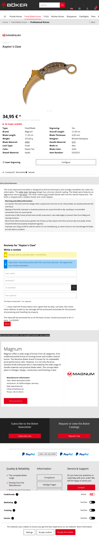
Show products (15, 401)
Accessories (5, 335)
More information (84, 526)
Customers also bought (20, 335)
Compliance (49, 477)
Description (5, 183)
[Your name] (40, 273)
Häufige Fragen (49, 484)
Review (30, 172)
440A (27, 142)
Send (7, 324)
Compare (8, 172)
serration (23, 194)
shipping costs (20, 120)
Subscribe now (24, 436)
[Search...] (52, 5)
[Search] (62, 5)
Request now (74, 436)
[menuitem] (79, 8)
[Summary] (40, 280)
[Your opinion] (40, 295)
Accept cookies (45, 532)
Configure (66, 162)
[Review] (40, 288)
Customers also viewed (40, 335)
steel (26, 192)
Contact (81, 487)
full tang (32, 192)
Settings (29, 532)
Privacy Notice (27, 306)
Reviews (15, 183)
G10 (74, 142)
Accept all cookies (65, 532)
